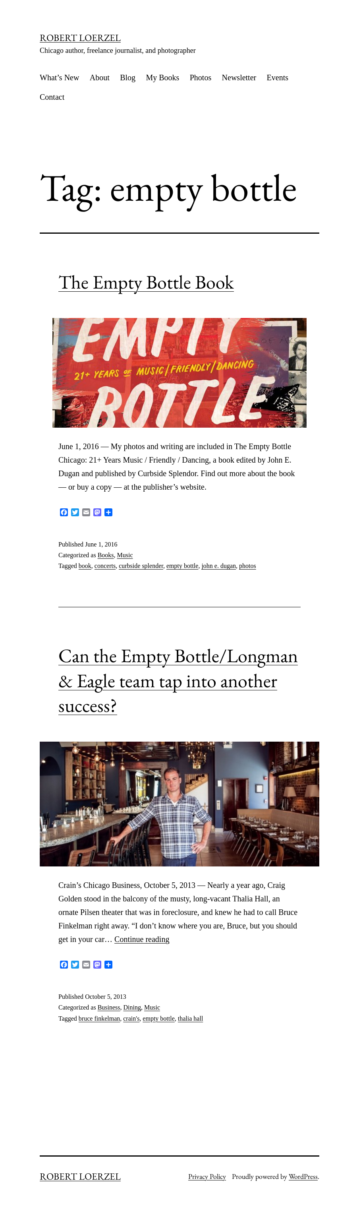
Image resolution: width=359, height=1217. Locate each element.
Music (125, 555)
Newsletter (239, 77)
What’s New (59, 77)
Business (109, 1007)
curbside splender (141, 565)
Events (277, 77)
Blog (127, 77)
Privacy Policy (207, 1176)
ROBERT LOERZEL (80, 37)
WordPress (303, 1176)
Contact (52, 97)
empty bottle (182, 565)
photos (247, 565)
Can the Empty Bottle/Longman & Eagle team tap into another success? (178, 680)
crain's (131, 1018)
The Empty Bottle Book (146, 281)
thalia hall (190, 1018)
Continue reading (141, 939)
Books (106, 555)
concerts (105, 565)
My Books (162, 77)
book (85, 565)
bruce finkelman (99, 1018)
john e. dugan (218, 565)
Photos (200, 77)
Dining (132, 1007)
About (100, 77)
